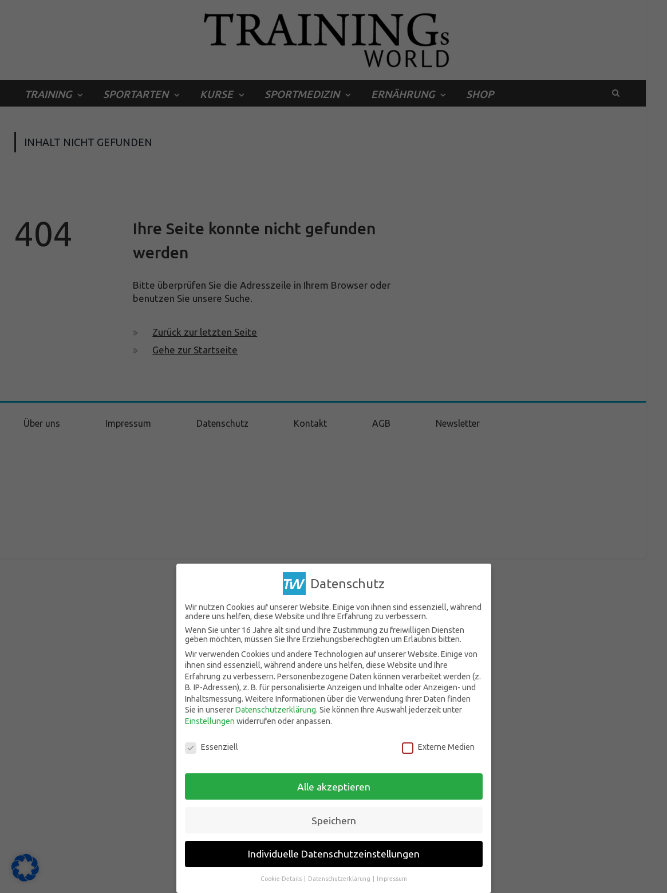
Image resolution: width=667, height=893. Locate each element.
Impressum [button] (392, 878)
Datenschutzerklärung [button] (340, 878)
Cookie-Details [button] (282, 878)
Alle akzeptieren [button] (333, 786)
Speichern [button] (333, 820)
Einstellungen (210, 721)
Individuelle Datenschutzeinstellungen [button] (334, 853)
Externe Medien (438, 747)
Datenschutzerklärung (275, 709)
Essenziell (211, 747)
